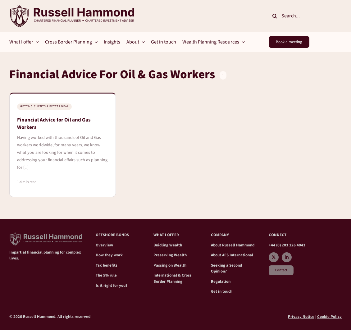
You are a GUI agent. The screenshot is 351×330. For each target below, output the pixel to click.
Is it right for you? (111, 285)
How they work (109, 255)
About (216, 245)
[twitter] (274, 257)
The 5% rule (106, 275)
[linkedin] (287, 257)
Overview (104, 245)
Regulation (220, 281)
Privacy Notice (301, 316)
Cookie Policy (329, 316)
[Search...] (305, 16)
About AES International (232, 255)
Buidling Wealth (167, 245)
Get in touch (221, 291)
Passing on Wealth (169, 265)
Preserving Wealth (170, 255)
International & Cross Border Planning (172, 278)
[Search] (275, 16)
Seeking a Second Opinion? (226, 268)
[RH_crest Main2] (71, 7)
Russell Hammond (238, 245)
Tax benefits (106, 265)
